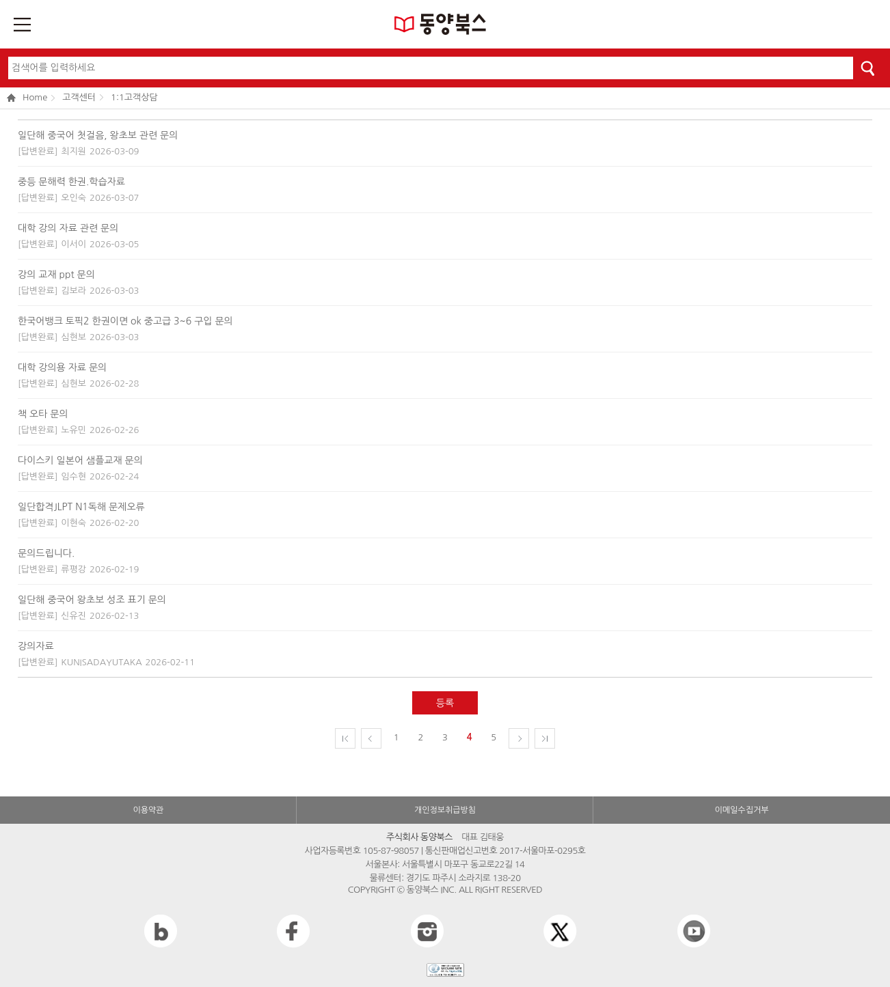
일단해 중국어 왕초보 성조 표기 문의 (92, 599)
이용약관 (148, 810)
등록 (445, 703)
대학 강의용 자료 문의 (62, 367)
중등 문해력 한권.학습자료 (71, 181)
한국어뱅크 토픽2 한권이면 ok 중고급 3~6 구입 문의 (125, 321)
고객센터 (79, 97)
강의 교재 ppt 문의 (56, 274)
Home (27, 98)
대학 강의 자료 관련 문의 (68, 228)
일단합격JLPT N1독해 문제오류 (81, 507)
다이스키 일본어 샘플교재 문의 (80, 460)
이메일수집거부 (742, 810)
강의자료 (36, 646)
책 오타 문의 (43, 414)
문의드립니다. (46, 553)
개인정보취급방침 (445, 810)
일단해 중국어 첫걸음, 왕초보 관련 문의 (98, 135)
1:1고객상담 (134, 97)
